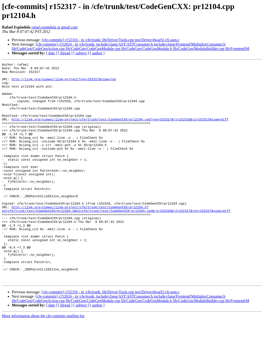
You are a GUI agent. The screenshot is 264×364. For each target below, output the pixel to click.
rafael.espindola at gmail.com (54, 27)
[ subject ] (81, 53)
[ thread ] (65, 53)
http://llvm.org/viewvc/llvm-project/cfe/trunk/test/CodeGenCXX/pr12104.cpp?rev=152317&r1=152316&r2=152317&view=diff (119, 131)
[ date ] (51, 53)
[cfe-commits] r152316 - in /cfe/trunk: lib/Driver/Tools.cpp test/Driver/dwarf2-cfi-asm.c (111, 40)
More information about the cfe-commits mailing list (43, 360)
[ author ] (97, 53)
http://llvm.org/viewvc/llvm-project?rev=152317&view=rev (63, 82)
